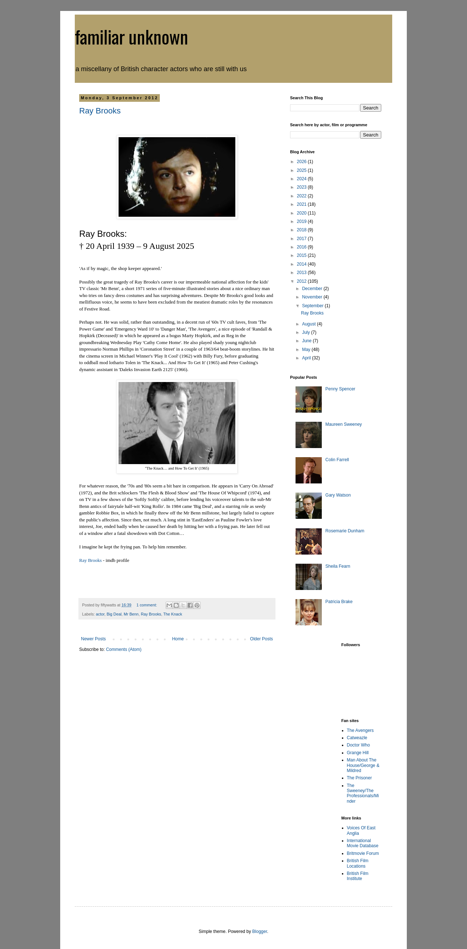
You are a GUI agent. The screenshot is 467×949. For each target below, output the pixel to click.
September (313, 305)
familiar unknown (131, 36)
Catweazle (357, 737)
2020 (302, 213)
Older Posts (261, 638)
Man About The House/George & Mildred (363, 765)
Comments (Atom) (123, 649)
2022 (302, 195)
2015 (302, 255)
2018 (302, 229)
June (307, 340)
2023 (302, 187)
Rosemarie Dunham (344, 530)
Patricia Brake (339, 601)
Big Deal (114, 614)
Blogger (259, 931)
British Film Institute (357, 876)
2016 (302, 247)
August (309, 324)
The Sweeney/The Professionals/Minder (363, 793)
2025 (302, 170)
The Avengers (360, 730)
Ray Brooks (100, 110)
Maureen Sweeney (343, 424)
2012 (302, 281)
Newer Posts (93, 638)
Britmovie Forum (363, 853)
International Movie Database (363, 843)
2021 (302, 204)
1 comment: (147, 605)
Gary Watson (338, 495)
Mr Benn (131, 614)
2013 (302, 272)
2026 (302, 161)
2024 (302, 178)
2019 (302, 221)
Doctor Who (358, 745)
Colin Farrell (337, 459)
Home (178, 638)
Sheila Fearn (337, 566)
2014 (302, 264)
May (307, 349)
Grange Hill (358, 752)
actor (100, 614)
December (313, 288)
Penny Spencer (340, 388)
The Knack (172, 614)
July (306, 332)
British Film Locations (357, 863)
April (307, 357)
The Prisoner (359, 777)
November (313, 297)
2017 (302, 238)
